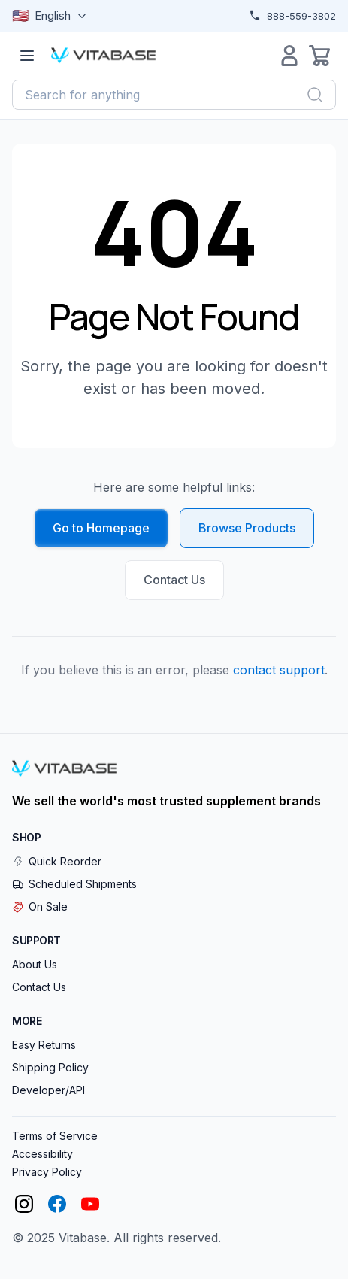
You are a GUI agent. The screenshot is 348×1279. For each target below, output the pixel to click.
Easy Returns (44, 1044)
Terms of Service (55, 1135)
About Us (34, 964)
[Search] (315, 95)
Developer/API (48, 1090)
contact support (279, 669)
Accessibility (42, 1153)
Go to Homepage (101, 527)
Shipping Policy (50, 1067)
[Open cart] (319, 55)
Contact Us (174, 579)
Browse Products (246, 527)
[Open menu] (27, 56)
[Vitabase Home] (105, 55)
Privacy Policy (47, 1171)
